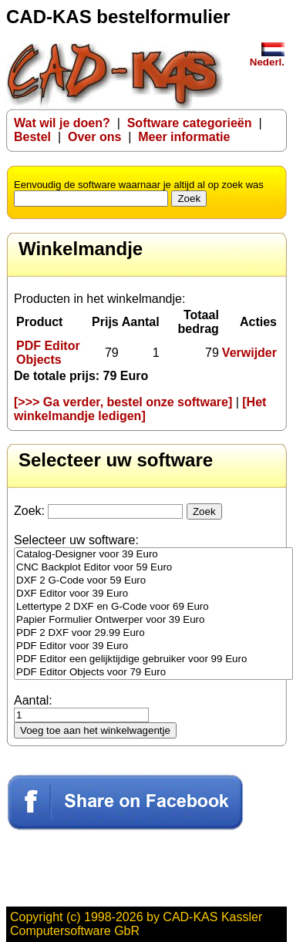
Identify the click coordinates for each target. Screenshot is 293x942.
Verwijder (249, 352)
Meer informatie (184, 136)
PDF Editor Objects (48, 352)
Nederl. (267, 57)
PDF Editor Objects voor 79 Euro (153, 672)
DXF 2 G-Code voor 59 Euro (153, 580)
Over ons (94, 136)
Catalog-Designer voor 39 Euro (153, 554)
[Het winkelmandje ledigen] (140, 408)
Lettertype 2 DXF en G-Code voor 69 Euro (153, 607)
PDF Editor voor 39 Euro (153, 646)
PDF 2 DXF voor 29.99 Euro (153, 633)
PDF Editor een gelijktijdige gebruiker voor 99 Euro (153, 659)
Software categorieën (189, 123)
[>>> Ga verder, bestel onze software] (123, 402)
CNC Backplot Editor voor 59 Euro (153, 567)
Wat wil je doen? (62, 123)
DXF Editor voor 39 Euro (153, 594)
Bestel (32, 136)
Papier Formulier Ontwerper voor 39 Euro (153, 620)
